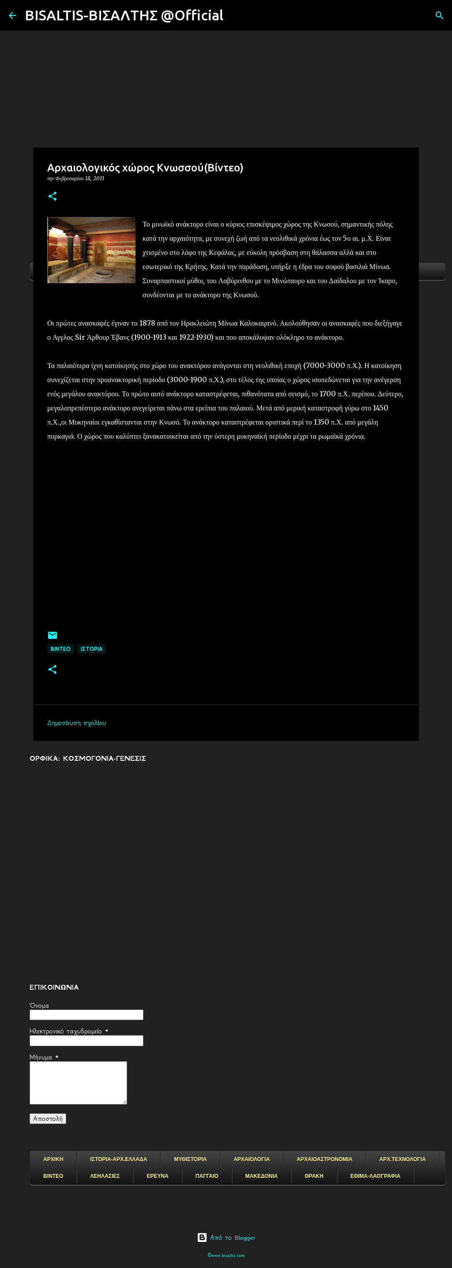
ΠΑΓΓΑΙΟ (207, 1176)
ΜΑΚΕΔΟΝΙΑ (261, 1176)
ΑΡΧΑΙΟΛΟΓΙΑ (252, 1159)
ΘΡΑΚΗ (314, 1176)
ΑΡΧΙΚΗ (53, 1159)
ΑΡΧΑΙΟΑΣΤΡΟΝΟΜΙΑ (324, 1159)
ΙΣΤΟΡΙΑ (91, 649)
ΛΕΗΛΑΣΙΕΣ (105, 1176)
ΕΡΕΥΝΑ (157, 1176)
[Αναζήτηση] (235, 15)
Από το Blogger (226, 1237)
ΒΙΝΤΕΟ (61, 649)
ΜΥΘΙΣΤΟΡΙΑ (190, 1159)
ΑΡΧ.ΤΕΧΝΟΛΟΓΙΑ (402, 1159)
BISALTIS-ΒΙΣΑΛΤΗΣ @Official (124, 15)
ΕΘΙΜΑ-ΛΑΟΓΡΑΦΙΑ (375, 1176)
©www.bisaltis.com (226, 1255)
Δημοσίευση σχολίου (76, 723)
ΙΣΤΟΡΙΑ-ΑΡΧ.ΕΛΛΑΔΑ (118, 1159)
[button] (52, 197)
